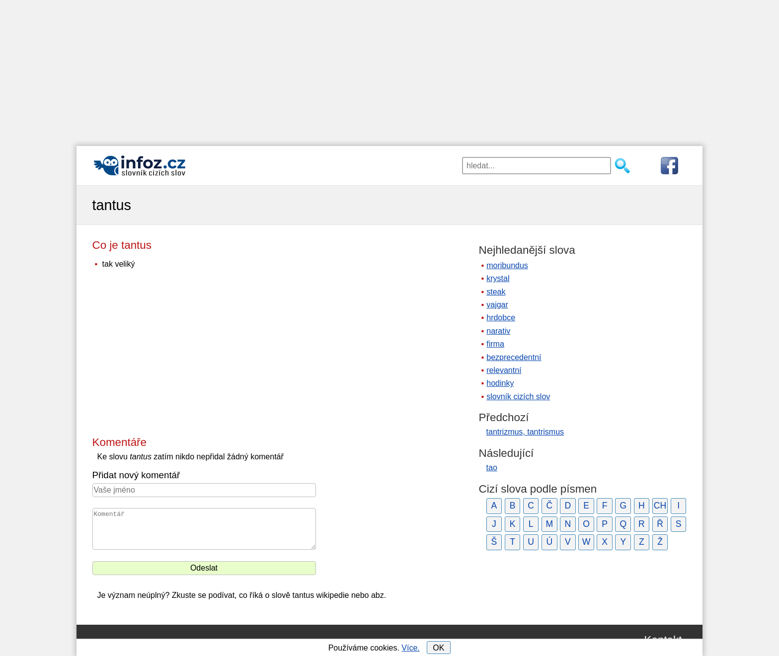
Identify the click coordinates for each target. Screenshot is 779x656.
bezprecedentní (513, 357)
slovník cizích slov (518, 396)
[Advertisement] (389, 69)
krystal (497, 278)
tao (491, 467)
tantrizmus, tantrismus (525, 432)
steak (495, 292)
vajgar (497, 304)
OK (438, 648)
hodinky (500, 383)
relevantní (503, 370)
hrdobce (500, 317)
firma (495, 344)
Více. (410, 648)
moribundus (507, 265)
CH (660, 505)
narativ (498, 331)
